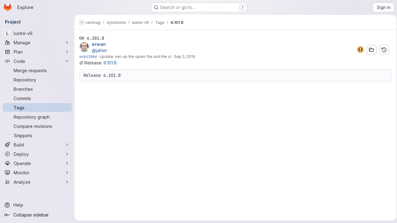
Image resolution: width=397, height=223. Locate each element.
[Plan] (37, 51)
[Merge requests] (37, 70)
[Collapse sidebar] (37, 215)
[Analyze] (37, 181)
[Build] (37, 144)
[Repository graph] (37, 116)
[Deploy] (37, 154)
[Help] (37, 205)
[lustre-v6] (37, 33)
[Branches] (37, 89)
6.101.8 (110, 62)
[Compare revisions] (37, 126)
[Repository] (37, 79)
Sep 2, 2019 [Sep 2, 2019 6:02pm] (184, 56)
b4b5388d (88, 56)
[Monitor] (37, 172)
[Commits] (37, 98)
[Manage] (37, 42)
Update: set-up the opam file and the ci (135, 56)
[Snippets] (37, 135)
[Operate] (37, 163)
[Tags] (37, 107)
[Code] (37, 61)
